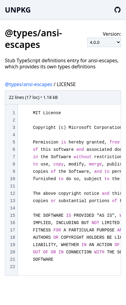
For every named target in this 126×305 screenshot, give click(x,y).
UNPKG (18, 10)
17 (12, 230)
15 (12, 215)
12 (12, 193)
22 (12, 266)
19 (12, 244)
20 (12, 252)
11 (12, 186)
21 (12, 259)
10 (12, 178)
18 (12, 237)
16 (12, 222)
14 (12, 208)
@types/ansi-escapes (28, 84)
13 (12, 200)
